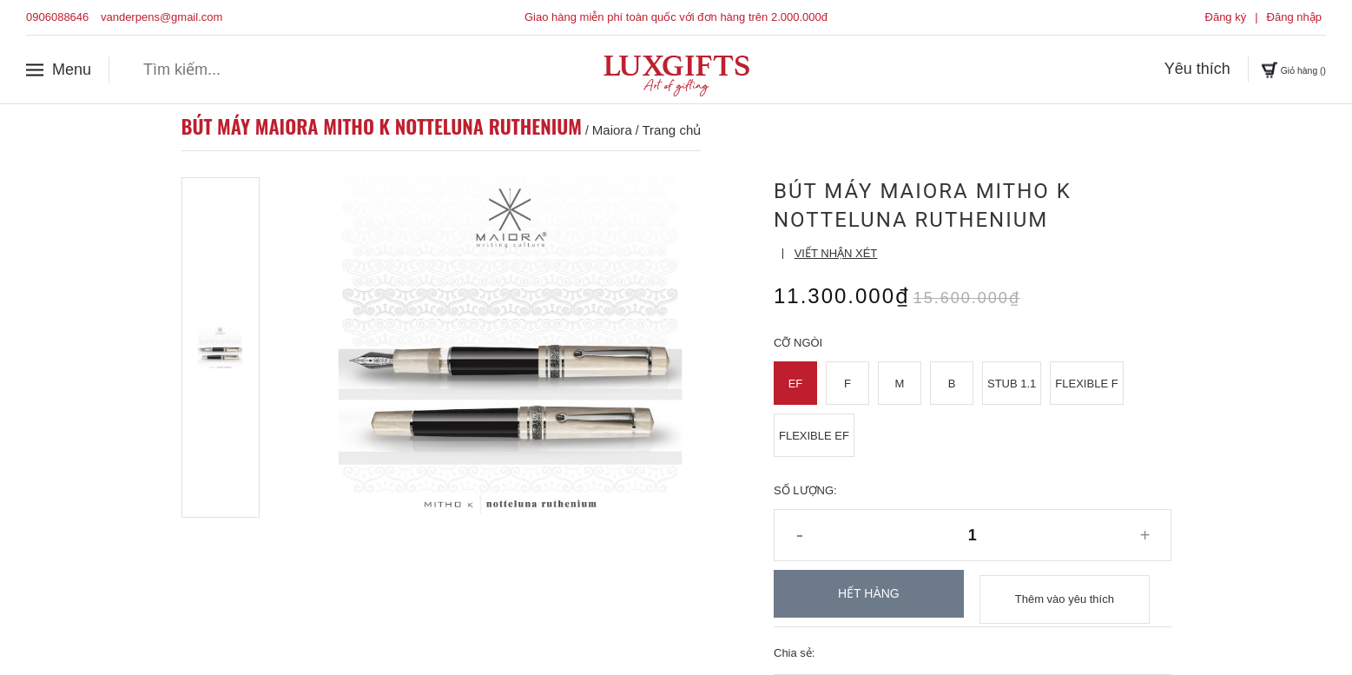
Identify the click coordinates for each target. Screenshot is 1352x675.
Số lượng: (805, 490)
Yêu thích (1162, 68)
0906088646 (57, 16)
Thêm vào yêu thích (1064, 593)
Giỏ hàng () (1275, 68)
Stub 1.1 (1011, 383)
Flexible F (1086, 383)
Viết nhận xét (836, 253)
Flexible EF (814, 435)
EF (795, 383)
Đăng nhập (1294, 16)
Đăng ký (1226, 16)
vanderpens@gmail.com (161, 16)
